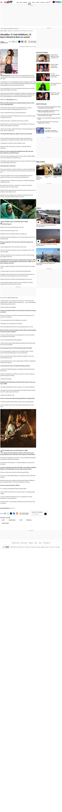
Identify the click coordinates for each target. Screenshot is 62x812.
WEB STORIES (40, 162)
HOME (18, 2)
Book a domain (24, 542)
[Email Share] (13, 41)
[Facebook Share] (22, 41)
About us (47, 547)
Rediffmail (31, 542)
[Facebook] (58, 2)
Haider (3, 520)
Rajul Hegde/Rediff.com (4, 42)
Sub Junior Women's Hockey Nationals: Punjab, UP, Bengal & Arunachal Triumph (49, 107)
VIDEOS (38, 208)
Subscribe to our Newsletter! (37, 512)
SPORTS (37, 2)
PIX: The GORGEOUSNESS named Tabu (55, 75)
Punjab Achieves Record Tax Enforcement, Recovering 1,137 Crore (48, 122)
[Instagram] (56, 2)
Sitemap (38, 547)
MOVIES (29, 2)
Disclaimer (28, 547)
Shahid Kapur (28, 520)
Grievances (57, 547)
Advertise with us (21, 547)
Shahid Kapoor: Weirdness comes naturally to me (55, 56)
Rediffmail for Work (16, 542)
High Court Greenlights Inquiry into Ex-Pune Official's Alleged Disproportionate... (48, 111)
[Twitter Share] (19, 41)
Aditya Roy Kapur (5, 523)
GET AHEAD (42, 2)
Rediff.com (15, 547)
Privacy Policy (33, 547)
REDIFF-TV (48, 2)
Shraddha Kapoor (12, 520)
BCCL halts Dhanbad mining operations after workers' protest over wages (49, 115)
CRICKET (33, 2)
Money (35, 542)
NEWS (21, 2)
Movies (5, 30)
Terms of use (52, 547)
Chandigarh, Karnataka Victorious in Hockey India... (52, 131)
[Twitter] (53, 2)
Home (1, 30)
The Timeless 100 (46, 542)
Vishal (21, 520)
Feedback (43, 547)
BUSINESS (25, 2)
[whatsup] (61, 2)
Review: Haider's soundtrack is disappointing (54, 66)
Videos (40, 542)
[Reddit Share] (25, 41)
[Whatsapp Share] (16, 41)
